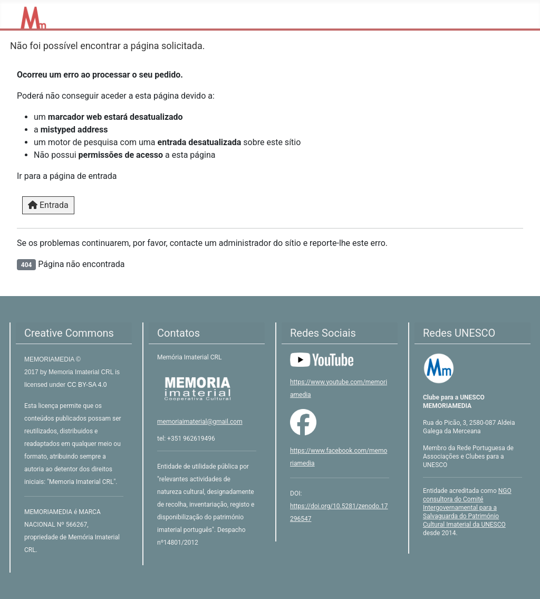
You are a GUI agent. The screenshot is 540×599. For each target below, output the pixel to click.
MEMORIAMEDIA (50, 359)
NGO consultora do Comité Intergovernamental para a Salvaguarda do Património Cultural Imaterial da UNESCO (467, 507)
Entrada (48, 205)
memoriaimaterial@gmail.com (200, 421)
